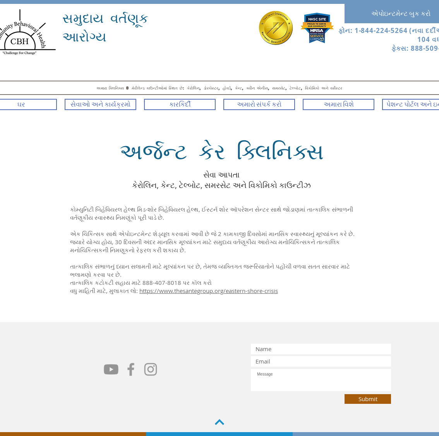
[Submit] (368, 399)
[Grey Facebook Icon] (130, 369)
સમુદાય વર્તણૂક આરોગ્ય (105, 26)
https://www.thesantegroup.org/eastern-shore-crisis (208, 291)
